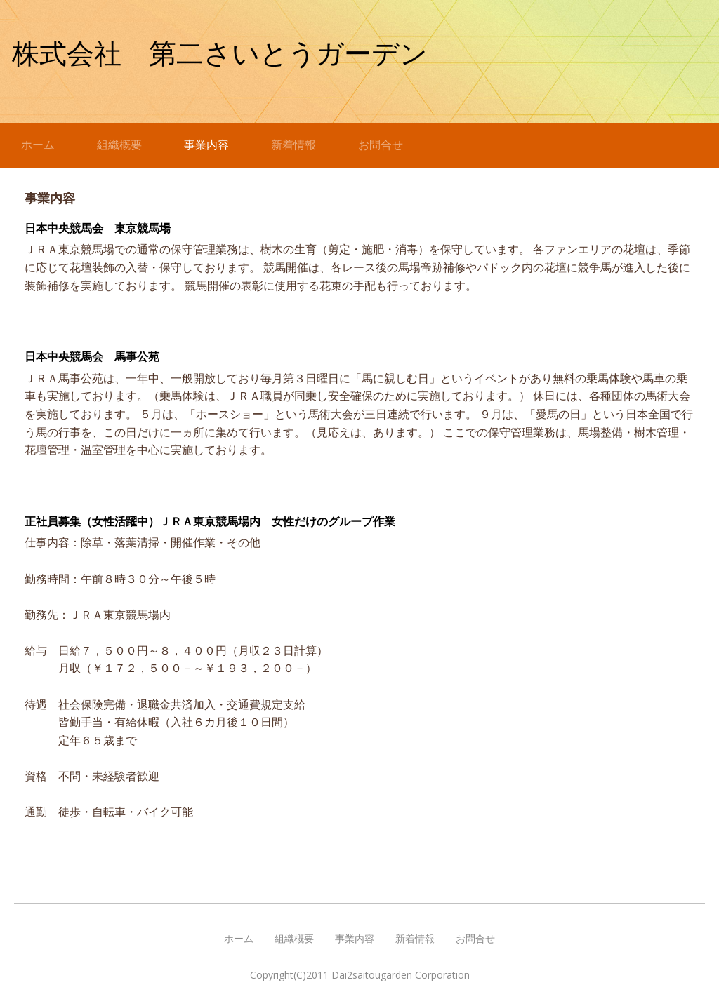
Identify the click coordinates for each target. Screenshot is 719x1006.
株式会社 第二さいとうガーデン (220, 54)
